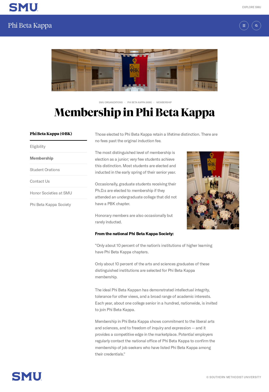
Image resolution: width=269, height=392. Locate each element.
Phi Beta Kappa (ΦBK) (139, 102)
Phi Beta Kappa (30, 25)
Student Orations (45, 169)
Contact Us (40, 181)
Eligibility (37, 146)
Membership (41, 158)
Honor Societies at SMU (51, 192)
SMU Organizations (111, 102)
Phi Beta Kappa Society (50, 204)
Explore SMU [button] (251, 7)
